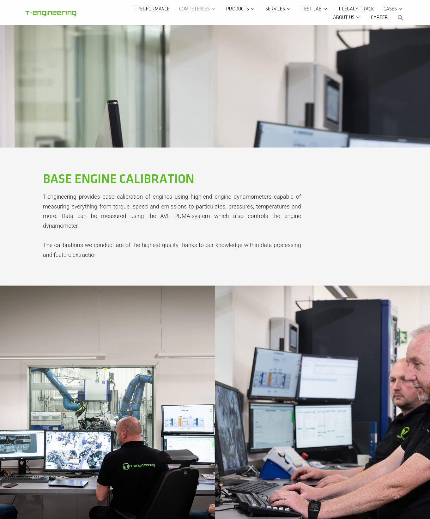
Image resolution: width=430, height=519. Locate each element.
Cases (394, 9)
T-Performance (151, 9)
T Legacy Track (356, 9)
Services (278, 9)
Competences (198, 9)
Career (379, 17)
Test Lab (315, 9)
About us (347, 17)
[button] (401, 17)
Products (241, 9)
